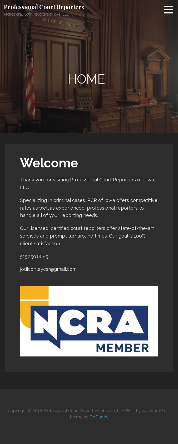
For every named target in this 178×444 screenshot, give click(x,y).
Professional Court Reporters (44, 7)
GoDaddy (99, 416)
